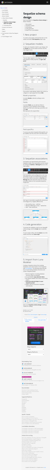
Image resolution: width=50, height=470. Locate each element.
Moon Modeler (4, 12)
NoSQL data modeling (26, 450)
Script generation (6, 25)
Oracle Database (25, 400)
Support (3, 31)
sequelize (35, 317)
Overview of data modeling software (30, 390)
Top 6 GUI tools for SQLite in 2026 (29, 456)
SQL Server (24, 402)
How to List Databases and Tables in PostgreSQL (32, 447)
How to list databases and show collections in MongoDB (34, 437)
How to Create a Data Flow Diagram (29, 460)
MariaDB (23, 403)
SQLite (23, 406)
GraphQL (24, 410)
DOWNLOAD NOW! (35, 342)
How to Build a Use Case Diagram (29, 461)
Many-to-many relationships (28, 453)
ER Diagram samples (26, 444)
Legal (45, 467)
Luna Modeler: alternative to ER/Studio (30, 431)
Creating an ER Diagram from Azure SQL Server (32, 419)
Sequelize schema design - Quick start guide (9, 22)
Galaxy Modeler (5, 14)
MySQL (23, 404)
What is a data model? (27, 446)
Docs (29, 314)
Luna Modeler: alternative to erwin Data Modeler (32, 430)
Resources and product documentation (30, 391)
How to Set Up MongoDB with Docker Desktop (32, 457)
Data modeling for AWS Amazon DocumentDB (32, 422)
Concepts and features (6, 27)
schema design (43, 314)
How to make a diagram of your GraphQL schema (32, 451)
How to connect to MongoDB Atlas (29, 421)
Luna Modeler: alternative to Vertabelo (30, 432)
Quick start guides (34, 314)
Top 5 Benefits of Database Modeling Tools (31, 440)
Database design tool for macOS (29, 442)
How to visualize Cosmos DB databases (30, 423)
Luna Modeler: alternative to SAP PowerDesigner (32, 428)
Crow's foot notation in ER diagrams (30, 454)
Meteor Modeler (5, 16)
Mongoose (24, 409)
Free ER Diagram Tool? (6, 36)
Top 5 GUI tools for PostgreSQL (28, 443)
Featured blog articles (27, 393)
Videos (3, 29)
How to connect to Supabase (28, 416)
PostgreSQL (24, 399)
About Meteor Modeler (7, 18)
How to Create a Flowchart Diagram (29, 458)
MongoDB (24, 407)
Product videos (25, 394)
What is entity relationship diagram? (30, 449)
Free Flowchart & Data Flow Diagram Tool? (9, 34)
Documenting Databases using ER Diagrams (31, 439)
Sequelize (4, 20)
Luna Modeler (4, 10)
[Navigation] (47, 2)
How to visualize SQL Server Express (30, 418)
